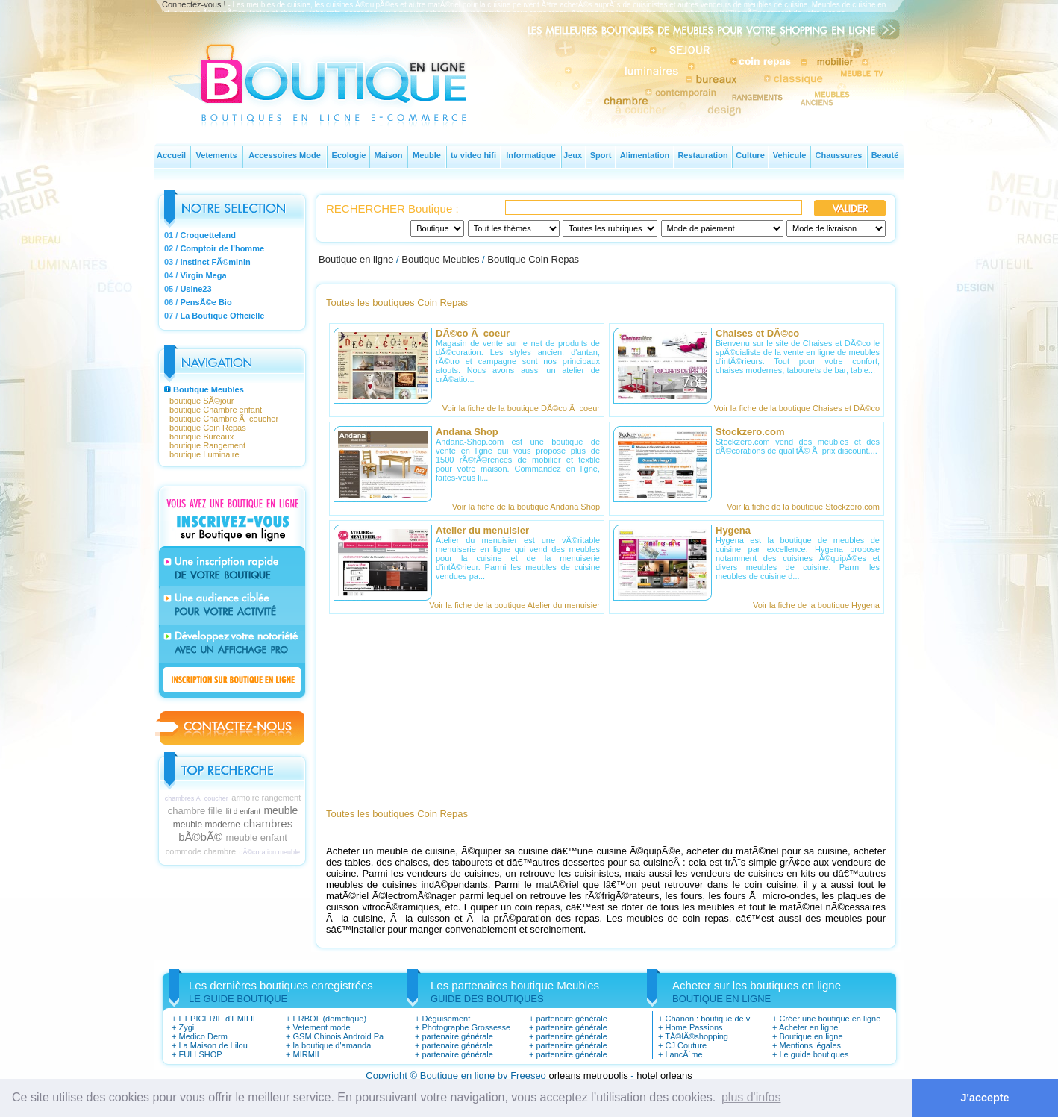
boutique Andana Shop (558, 506)
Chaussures (839, 155)
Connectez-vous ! (194, 4)
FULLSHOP (200, 1054)
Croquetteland (208, 235)
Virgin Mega (203, 275)
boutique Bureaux (201, 436)
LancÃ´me (683, 1054)
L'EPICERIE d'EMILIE (218, 1018)
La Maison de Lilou (212, 1045)
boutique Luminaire (204, 454)
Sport (601, 155)
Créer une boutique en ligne (829, 1018)
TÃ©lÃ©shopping (696, 1036)
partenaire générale (457, 1036)
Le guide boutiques (813, 1054)
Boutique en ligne (356, 259)
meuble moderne (206, 824)
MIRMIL (307, 1054)
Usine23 (195, 288)
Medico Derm (202, 1036)
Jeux (572, 155)
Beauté (885, 155)
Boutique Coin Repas (533, 259)
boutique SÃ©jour (201, 400)
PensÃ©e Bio (205, 302)
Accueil (171, 155)
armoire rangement (266, 797)
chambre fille (195, 810)
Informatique (531, 155)
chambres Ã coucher (196, 798)
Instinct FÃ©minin (215, 261)
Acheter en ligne (809, 1027)
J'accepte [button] (985, 1098)
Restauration (702, 155)
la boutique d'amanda (331, 1045)
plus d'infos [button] (751, 1097)
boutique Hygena (849, 605)
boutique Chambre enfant (215, 409)
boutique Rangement (207, 445)
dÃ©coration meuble (269, 852)
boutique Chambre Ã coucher (223, 418)
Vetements (216, 155)
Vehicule (790, 155)
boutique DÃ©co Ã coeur (553, 408)
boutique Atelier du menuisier (547, 605)
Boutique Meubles (208, 389)
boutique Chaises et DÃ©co (829, 408)
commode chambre (201, 851)
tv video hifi (473, 155)
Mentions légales (810, 1045)
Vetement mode (321, 1027)
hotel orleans (664, 1075)
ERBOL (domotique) (329, 1018)
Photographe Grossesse (466, 1027)
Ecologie (349, 155)
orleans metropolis (587, 1075)
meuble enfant (256, 837)
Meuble (427, 155)
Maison (389, 155)
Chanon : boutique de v (707, 1018)
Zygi (186, 1027)
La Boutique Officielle (222, 315)
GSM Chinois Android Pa (338, 1036)
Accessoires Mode (284, 155)
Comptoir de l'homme (222, 248)
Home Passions (693, 1027)
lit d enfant (243, 811)
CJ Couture (686, 1045)
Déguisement (446, 1018)
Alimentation (645, 155)
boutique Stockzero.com (836, 506)
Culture (750, 155)
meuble (280, 810)
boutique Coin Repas (207, 427)
